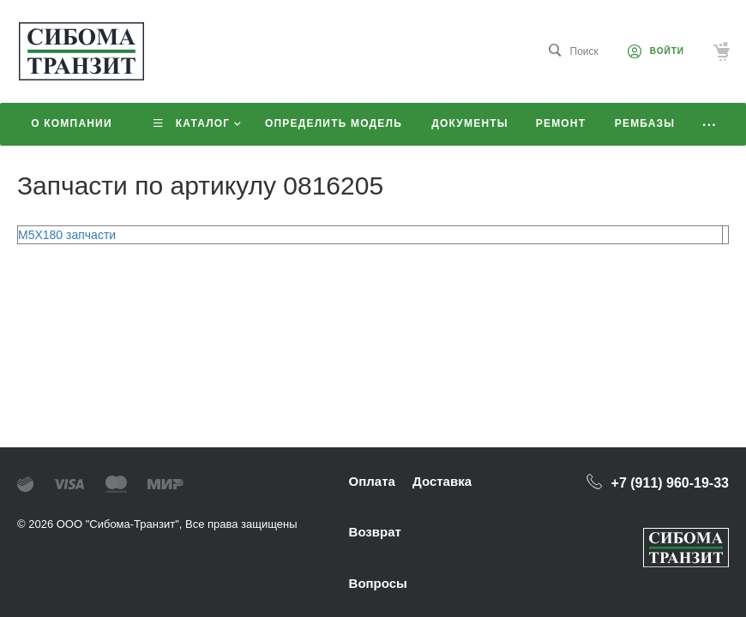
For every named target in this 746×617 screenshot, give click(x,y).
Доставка (442, 481)
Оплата (372, 481)
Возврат (375, 531)
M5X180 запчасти (67, 235)
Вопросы (378, 583)
